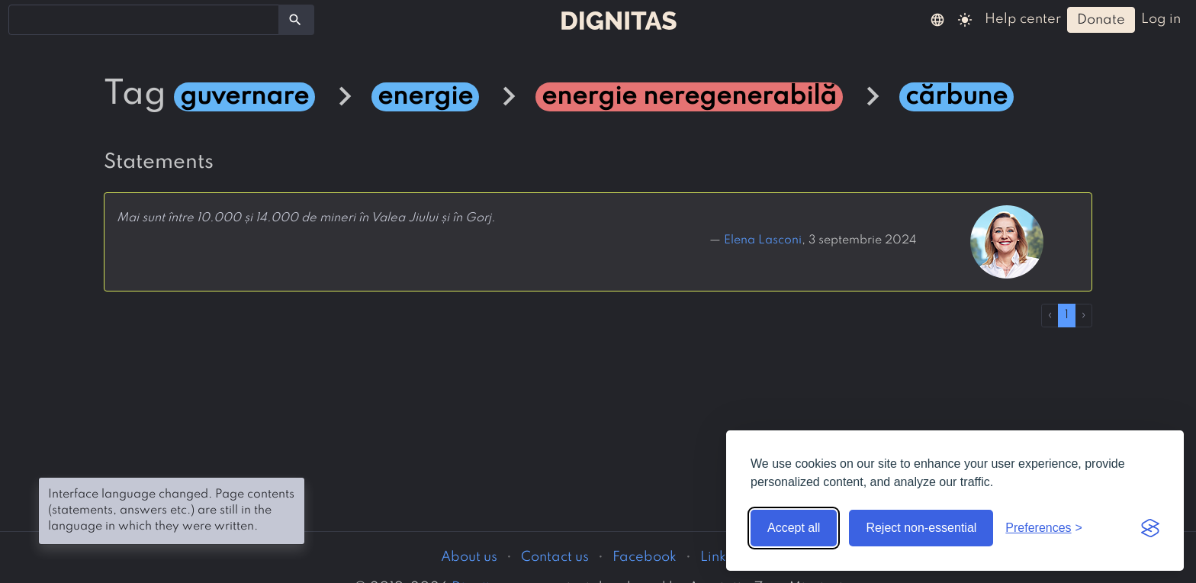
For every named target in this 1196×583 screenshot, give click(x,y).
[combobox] (143, 20)
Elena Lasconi (763, 240)
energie (425, 97)
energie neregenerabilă (689, 97)
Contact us (555, 557)
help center (1023, 19)
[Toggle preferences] (1043, 528)
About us (469, 557)
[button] (937, 19)
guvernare (244, 97)
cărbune (956, 97)
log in (1161, 19)
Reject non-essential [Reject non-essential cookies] (921, 527)
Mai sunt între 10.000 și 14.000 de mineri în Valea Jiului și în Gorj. (306, 218)
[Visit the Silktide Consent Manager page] (1150, 528)
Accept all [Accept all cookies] (793, 527)
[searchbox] (22, 19)
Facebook (644, 557)
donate (1101, 20)
